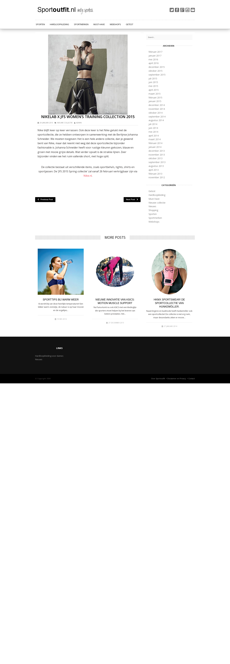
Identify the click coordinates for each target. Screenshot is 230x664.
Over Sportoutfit (158, 378)
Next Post (132, 199)
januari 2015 (155, 101)
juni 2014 (153, 127)
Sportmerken (81, 24)
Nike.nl (88, 175)
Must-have (99, 24)
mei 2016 (153, 59)
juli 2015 (153, 78)
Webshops (115, 24)
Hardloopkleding (59, 24)
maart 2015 (155, 93)
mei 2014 (153, 131)
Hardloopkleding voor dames (49, 355)
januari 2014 (155, 146)
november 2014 (157, 108)
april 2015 (154, 89)
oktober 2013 (155, 158)
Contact (191, 378)
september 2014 (157, 116)
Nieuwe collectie (65, 123)
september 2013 (157, 162)
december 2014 (157, 105)
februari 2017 (155, 51)
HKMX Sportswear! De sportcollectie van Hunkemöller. (169, 303)
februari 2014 (155, 143)
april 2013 (154, 169)
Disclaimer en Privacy (176, 378)
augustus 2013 (156, 166)
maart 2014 (155, 139)
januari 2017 (155, 55)
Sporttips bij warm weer (61, 299)
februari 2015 (155, 97)
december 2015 (157, 66)
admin (79, 123)
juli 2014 (153, 124)
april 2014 (154, 135)
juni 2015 (153, 82)
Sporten (40, 24)
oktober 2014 (155, 112)
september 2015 (157, 74)
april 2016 (154, 63)
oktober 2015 (155, 70)
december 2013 (157, 150)
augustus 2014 (156, 120)
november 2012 (157, 177)
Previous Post (45, 199)
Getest (129, 24)
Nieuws (152, 206)
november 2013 (157, 154)
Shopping (153, 210)
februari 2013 (155, 173)
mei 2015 (153, 86)
